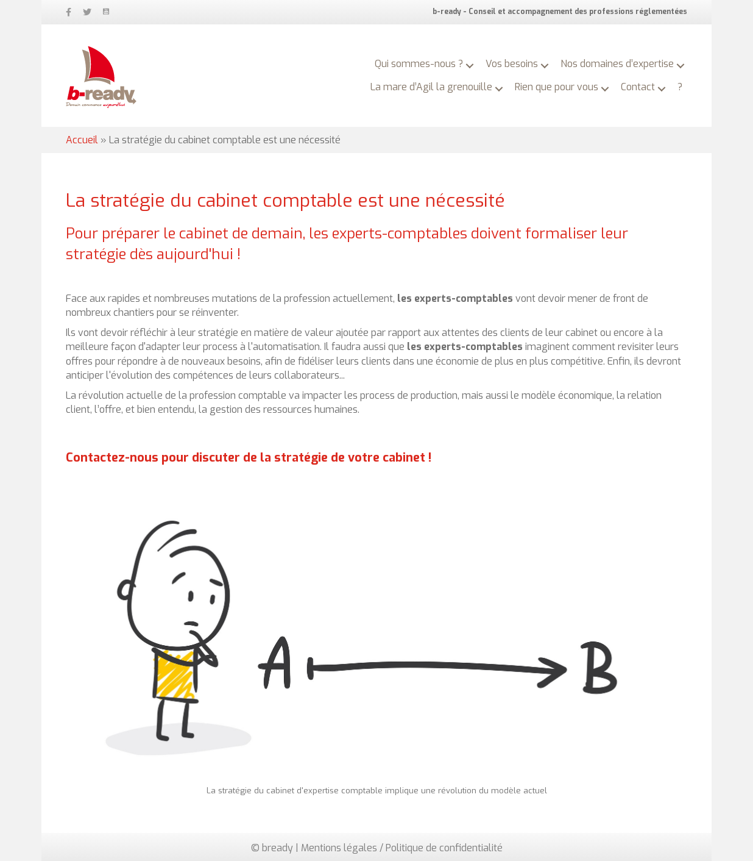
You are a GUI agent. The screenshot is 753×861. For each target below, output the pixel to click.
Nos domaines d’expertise (617, 63)
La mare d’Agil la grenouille (431, 86)
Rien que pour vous (556, 86)
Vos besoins (512, 63)
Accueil (82, 140)
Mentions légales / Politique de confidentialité (402, 847)
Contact (638, 86)
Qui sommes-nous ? (419, 63)
